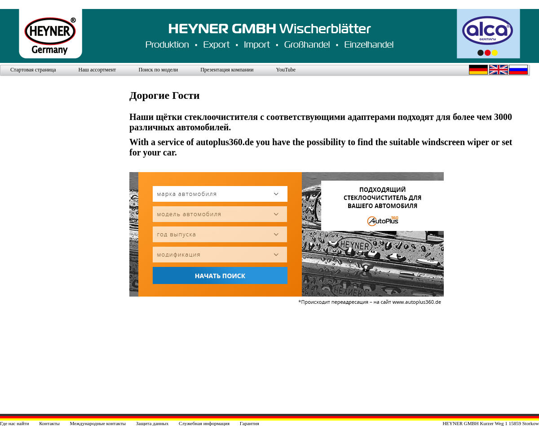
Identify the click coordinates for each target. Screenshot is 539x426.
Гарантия (249, 423)
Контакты (49, 423)
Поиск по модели (158, 70)
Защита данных (152, 423)
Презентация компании (226, 70)
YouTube (286, 70)
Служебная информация (204, 423)
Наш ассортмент (97, 70)
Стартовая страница (33, 70)
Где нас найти (14, 423)
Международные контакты (98, 423)
